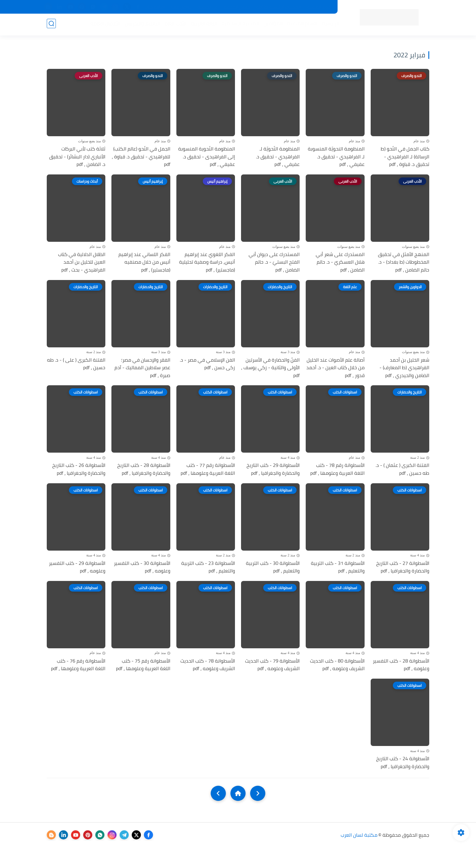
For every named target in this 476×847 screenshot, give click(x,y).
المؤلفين (271, 24)
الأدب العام (174, 24)
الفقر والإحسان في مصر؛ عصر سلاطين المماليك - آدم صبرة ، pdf (142, 368)
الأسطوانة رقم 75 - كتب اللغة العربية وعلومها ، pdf (143, 665)
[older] (257, 793)
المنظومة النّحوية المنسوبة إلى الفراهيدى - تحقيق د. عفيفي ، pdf (206, 156)
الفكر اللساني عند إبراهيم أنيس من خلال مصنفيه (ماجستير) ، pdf (144, 262)
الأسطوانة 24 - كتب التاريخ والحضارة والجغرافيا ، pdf (402, 762)
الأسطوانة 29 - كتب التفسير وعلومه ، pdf (77, 567)
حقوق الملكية (237, 7)
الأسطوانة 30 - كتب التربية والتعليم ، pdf (273, 567)
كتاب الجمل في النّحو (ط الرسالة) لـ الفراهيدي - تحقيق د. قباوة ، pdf (405, 156)
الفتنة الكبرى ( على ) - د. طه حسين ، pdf (76, 364)
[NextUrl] (218, 793)
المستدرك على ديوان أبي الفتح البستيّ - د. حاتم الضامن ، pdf (274, 262)
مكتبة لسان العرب (359, 834)
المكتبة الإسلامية (239, 24)
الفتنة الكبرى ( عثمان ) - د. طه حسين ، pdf (402, 469)
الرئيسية (329, 24)
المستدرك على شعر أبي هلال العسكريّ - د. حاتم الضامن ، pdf (340, 262)
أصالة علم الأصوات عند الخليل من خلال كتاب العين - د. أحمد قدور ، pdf (335, 368)
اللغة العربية (203, 24)
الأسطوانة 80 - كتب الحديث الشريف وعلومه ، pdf (337, 665)
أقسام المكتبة (301, 24)
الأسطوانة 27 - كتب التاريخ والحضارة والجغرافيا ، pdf (402, 567)
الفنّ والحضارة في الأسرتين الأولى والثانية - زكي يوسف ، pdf (270, 368)
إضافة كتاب (154, 7)
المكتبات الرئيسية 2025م (278, 7)
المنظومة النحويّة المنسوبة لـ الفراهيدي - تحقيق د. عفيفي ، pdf (336, 156)
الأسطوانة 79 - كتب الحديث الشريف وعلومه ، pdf (272, 665)
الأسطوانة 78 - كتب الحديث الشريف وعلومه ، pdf (207, 665)
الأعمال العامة (104, 24)
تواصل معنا (181, 7)
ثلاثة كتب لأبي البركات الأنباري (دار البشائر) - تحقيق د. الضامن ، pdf (77, 156)
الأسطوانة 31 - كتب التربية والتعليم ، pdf (338, 567)
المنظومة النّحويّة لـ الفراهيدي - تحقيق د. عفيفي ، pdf (278, 156)
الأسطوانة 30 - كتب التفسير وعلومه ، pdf (142, 567)
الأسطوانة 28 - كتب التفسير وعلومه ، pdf (401, 665)
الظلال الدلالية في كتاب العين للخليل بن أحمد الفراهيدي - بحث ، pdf (81, 262)
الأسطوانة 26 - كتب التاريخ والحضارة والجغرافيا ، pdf (78, 469)
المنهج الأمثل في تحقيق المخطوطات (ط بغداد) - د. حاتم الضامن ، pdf (403, 262)
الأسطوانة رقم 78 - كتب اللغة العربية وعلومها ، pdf (337, 469)
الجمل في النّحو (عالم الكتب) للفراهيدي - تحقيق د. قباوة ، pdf (141, 156)
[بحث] (51, 24)
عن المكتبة (208, 7)
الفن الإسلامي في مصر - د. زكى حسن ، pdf (207, 364)
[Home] (238, 793)
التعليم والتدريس (141, 24)
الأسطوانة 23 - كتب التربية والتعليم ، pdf (208, 567)
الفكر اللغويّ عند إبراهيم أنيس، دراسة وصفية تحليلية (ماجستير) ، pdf (207, 262)
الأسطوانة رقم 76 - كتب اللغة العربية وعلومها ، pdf (78, 665)
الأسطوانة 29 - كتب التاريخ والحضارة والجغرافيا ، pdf (273, 469)
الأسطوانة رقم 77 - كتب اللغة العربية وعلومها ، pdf (208, 469)
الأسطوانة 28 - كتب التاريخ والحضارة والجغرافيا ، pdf (143, 469)
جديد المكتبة (319, 7)
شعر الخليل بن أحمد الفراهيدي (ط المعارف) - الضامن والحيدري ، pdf (404, 368)
